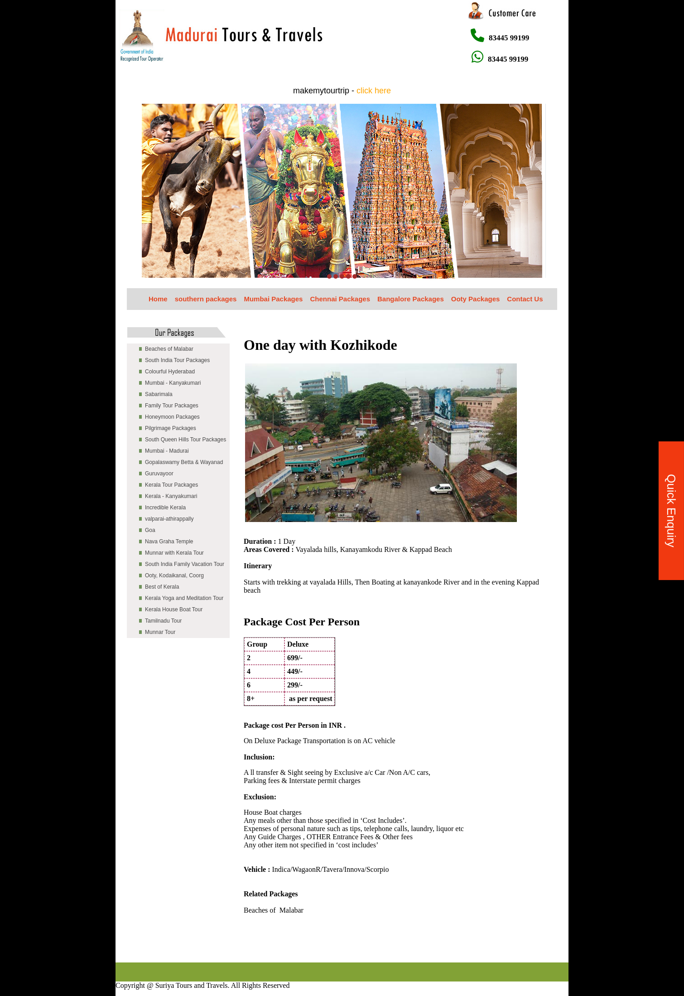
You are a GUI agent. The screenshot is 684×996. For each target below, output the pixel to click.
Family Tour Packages (171, 405)
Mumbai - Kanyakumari (173, 383)
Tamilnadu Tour (163, 621)
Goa (150, 530)
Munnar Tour (160, 632)
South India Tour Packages (177, 360)
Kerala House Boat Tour (173, 609)
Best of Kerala (162, 587)
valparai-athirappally (169, 519)
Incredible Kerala (165, 507)
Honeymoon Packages (172, 417)
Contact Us (525, 299)
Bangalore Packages (410, 299)
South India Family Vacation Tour (184, 564)
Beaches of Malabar (169, 349)
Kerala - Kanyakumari (171, 496)
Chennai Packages (340, 299)
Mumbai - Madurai (167, 451)
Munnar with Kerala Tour (174, 553)
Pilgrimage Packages (170, 428)
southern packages (206, 299)
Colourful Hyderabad (170, 371)
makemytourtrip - (342, 90)
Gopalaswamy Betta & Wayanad (184, 462)
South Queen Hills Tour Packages (185, 439)
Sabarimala (159, 394)
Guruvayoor (159, 473)
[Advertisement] (280, 942)
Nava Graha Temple (169, 541)
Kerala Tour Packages (171, 485)
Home (158, 299)
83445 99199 (500, 38)
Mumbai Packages (273, 299)
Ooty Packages (475, 299)
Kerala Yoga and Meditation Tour (184, 598)
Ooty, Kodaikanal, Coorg (174, 575)
